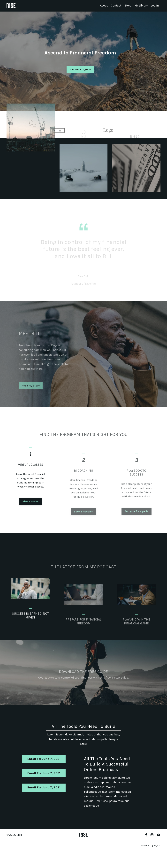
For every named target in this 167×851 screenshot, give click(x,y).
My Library (141, 5)
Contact (115, 5)
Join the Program (80, 69)
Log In (155, 5)
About (103, 5)
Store (127, 5)
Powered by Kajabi (150, 845)
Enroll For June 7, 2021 (44, 759)
